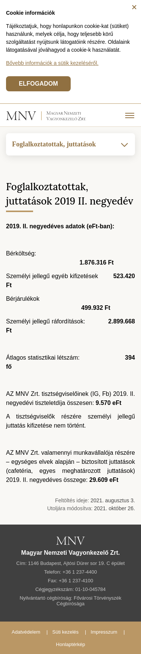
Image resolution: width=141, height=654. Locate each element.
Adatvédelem (26, 632)
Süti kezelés (65, 632)
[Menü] (129, 115)
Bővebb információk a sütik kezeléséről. (52, 63)
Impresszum (104, 632)
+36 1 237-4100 (76, 580)
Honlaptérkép (70, 644)
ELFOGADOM (38, 83)
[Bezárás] (134, 7)
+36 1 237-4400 (79, 572)
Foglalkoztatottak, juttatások (70, 144)
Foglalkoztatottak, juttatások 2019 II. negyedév (69, 193)
